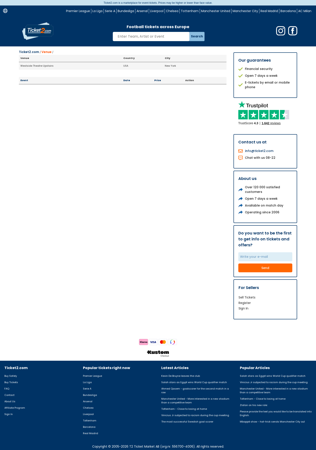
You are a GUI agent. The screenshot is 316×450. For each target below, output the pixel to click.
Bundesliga (126, 11)
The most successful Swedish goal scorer (187, 421)
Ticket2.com (29, 52)
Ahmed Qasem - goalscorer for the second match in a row (195, 390)
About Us (9, 401)
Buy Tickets (11, 382)
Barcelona (288, 11)
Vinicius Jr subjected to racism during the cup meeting (195, 415)
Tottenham (190, 11)
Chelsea (172, 11)
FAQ (6, 388)
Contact (9, 395)
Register (245, 303)
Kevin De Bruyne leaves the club (180, 376)
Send (265, 268)
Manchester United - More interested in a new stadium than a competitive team (195, 400)
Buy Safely (10, 376)
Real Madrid (269, 11)
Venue (46, 52)
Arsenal (142, 11)
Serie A (110, 11)
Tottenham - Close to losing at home (184, 409)
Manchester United (215, 11)
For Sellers (249, 287)
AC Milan (304, 11)
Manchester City (245, 11)
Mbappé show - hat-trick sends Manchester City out (272, 421)
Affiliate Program (14, 408)
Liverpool (156, 11)
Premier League (78, 11)
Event (24, 80)
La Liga (97, 11)
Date (126, 80)
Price (157, 80)
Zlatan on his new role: (254, 405)
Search (197, 36)
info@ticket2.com (259, 151)
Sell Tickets (247, 297)
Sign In (243, 308)
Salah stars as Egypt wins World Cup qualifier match (194, 382)
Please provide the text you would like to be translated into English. (276, 413)
